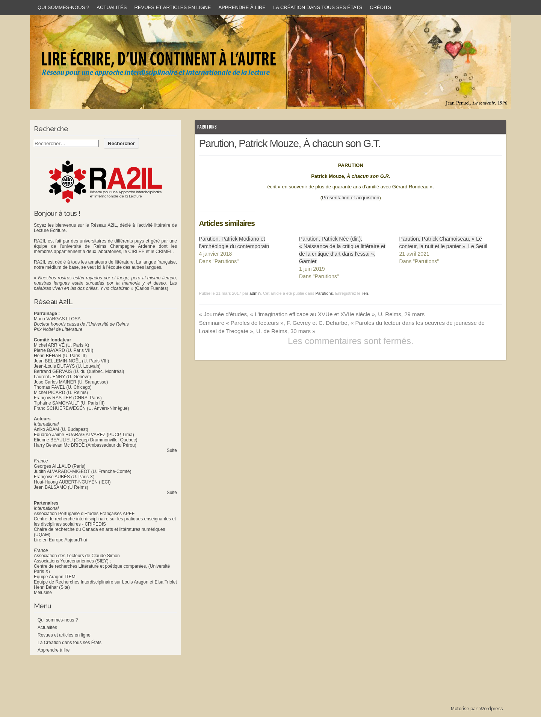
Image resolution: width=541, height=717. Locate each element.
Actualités (112, 7)
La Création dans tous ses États (317, 7)
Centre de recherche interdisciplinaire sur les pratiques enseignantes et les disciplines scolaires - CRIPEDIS (105, 521)
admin (255, 293)
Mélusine (43, 592)
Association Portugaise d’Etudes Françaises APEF (84, 513)
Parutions (207, 127)
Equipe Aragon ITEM (55, 576)
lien (364, 293)
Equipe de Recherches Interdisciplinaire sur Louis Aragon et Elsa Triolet (105, 582)
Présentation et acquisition (350, 197)
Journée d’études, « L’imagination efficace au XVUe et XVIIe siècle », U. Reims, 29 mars (312, 314)
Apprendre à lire (242, 7)
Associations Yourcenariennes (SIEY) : (72, 561)
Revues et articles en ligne (172, 7)
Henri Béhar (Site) (52, 587)
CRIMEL (164, 251)
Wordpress (491, 708)
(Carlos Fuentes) (151, 288)
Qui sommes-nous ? (63, 7)
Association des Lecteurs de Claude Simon (77, 555)
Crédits (380, 7)
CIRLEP (136, 251)
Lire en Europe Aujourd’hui (60, 540)
